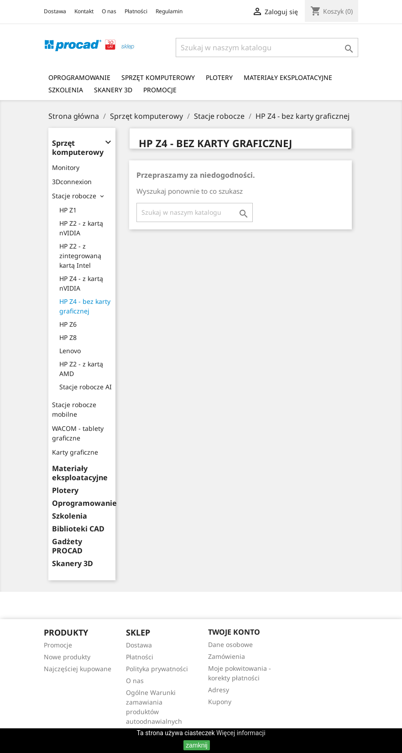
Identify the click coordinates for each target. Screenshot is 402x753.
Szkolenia (65, 89)
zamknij (196, 745)
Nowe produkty (67, 656)
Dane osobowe (230, 644)
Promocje (160, 89)
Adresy (218, 689)
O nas (109, 11)
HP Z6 (68, 324)
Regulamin (169, 11)
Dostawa (55, 11)
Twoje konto (234, 632)
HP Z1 (68, 210)
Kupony (219, 701)
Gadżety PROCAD (67, 546)
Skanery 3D (113, 89)
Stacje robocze (74, 195)
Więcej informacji (241, 733)
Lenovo (70, 350)
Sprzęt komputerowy (158, 77)
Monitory (65, 167)
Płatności (136, 11)
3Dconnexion (72, 181)
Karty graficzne (75, 452)
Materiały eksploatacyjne (288, 77)
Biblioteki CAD (78, 529)
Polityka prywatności (157, 668)
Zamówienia (226, 656)
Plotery (219, 77)
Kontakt (84, 11)
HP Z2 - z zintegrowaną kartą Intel (80, 256)
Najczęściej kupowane (77, 668)
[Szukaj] (267, 47)
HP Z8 (68, 337)
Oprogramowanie (79, 77)
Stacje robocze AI (85, 386)
